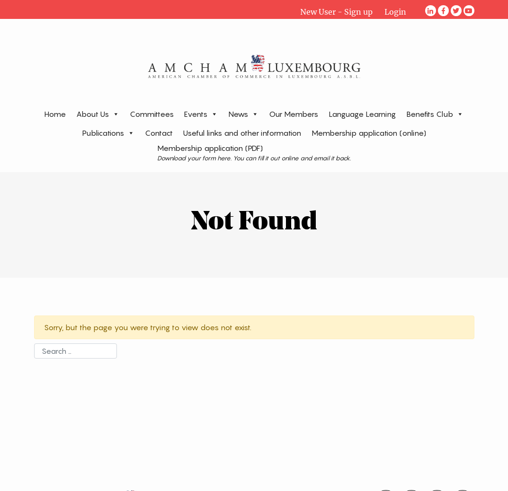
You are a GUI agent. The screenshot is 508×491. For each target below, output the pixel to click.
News (243, 114)
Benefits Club (434, 114)
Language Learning (362, 114)
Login (395, 12)
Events (201, 114)
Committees (152, 114)
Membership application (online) (369, 133)
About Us (97, 114)
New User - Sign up (336, 12)
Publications (108, 132)
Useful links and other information (242, 133)
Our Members (293, 114)
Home (55, 114)
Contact (159, 133)
